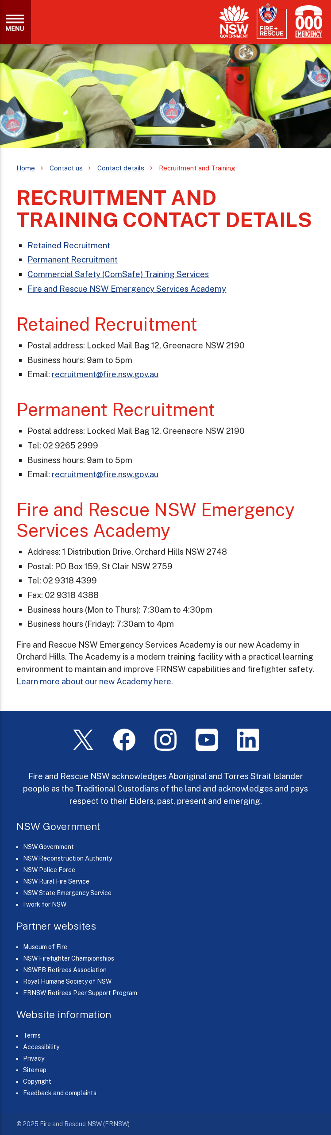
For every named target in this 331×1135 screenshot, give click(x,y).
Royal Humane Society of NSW (67, 981)
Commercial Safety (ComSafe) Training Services (118, 274)
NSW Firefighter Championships (68, 958)
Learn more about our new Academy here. (94, 681)
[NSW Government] (234, 21)
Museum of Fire (45, 946)
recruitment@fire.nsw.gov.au (105, 374)
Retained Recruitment (68, 245)
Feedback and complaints (59, 1092)
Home (25, 168)
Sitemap (34, 1069)
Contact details (120, 168)
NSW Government (48, 846)
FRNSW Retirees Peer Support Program (80, 992)
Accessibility (41, 1046)
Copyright (37, 1081)
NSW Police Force (49, 869)
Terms (32, 1035)
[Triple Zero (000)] (307, 21)
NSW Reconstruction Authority (67, 858)
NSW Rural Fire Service (56, 881)
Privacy (33, 1058)
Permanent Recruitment (72, 259)
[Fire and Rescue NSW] (272, 21)
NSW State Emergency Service (67, 892)
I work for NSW (44, 904)
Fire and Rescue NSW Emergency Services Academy (126, 288)
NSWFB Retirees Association (65, 969)
